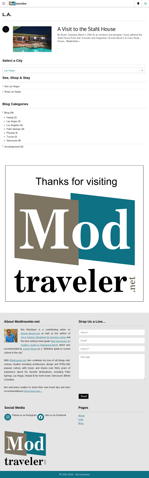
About (81, 415)
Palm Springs (13, 129)
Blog (6, 112)
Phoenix (11, 132)
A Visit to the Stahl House (86, 29)
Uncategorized (11, 146)
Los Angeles (13, 125)
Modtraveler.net (18, 360)
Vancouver (12, 140)
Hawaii (10, 117)
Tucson (10, 136)
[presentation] (103, 387)
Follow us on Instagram (20, 417)
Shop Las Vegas (12, 91)
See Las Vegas (12, 86)
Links (80, 419)
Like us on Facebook (51, 417)
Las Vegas (138, 3)
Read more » (73, 41)
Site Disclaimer (82, 474)
